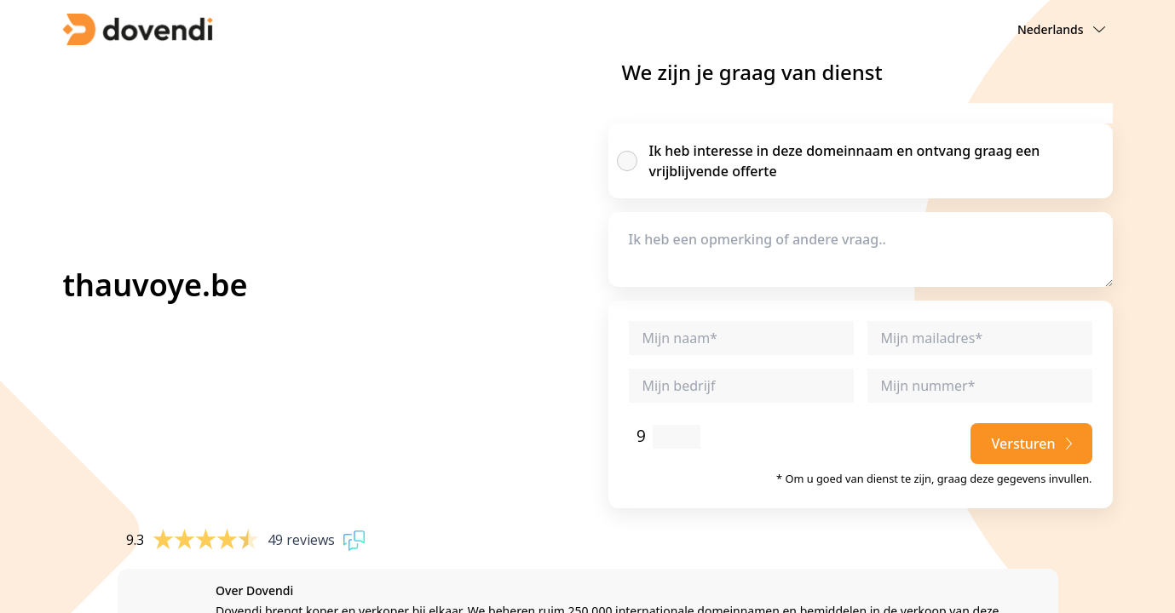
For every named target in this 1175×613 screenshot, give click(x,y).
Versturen (1031, 443)
